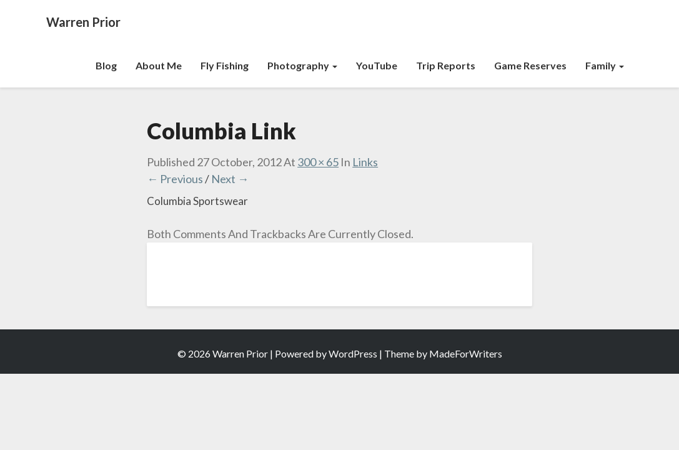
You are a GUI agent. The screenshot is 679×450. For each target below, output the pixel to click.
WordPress (353, 353)
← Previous (175, 179)
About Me (159, 65)
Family (604, 65)
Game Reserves (530, 65)
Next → (230, 179)
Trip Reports (445, 65)
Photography (302, 65)
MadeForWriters (465, 353)
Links (365, 162)
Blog (106, 65)
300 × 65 (318, 162)
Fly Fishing (225, 65)
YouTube (376, 65)
